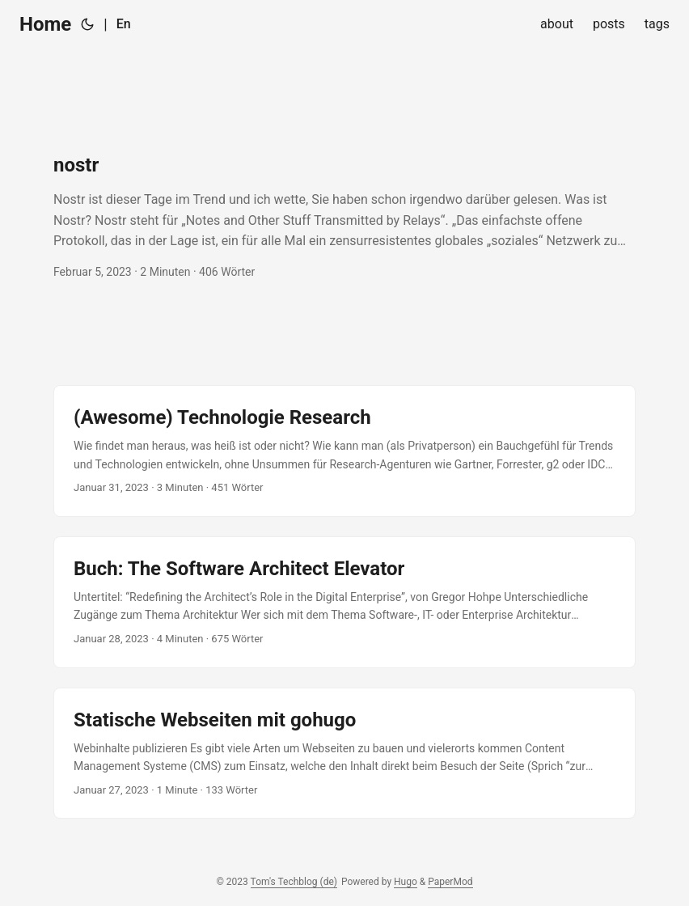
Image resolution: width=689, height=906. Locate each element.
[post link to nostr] (344, 216)
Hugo (405, 881)
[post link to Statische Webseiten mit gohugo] (344, 753)
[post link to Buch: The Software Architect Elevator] (344, 602)
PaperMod (450, 881)
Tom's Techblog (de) (294, 881)
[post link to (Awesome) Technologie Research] (344, 451)
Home (45, 24)
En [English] (123, 24)
